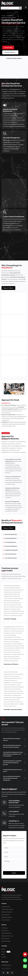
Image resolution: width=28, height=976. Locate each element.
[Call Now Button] (25, 960)
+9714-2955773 (5, 962)
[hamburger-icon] (26, 7)
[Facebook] (3, 966)
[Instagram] (12, 966)
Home (3, 15)
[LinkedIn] (8, 966)
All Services (9, 15)
